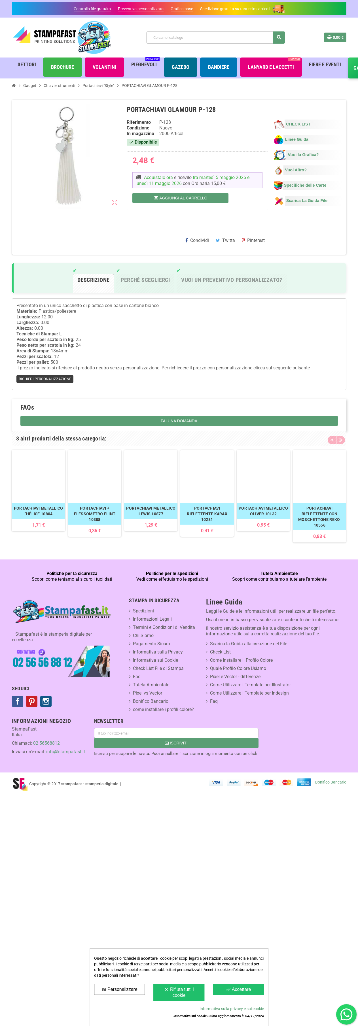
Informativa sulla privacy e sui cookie (232, 1008)
